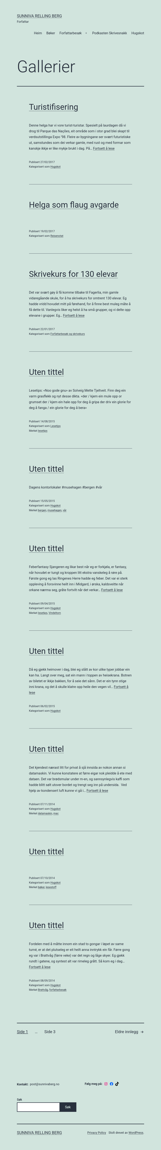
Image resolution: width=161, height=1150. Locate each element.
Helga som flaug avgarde (74, 205)
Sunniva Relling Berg (39, 16)
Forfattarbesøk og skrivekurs (68, 334)
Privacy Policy (96, 1132)
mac (56, 813)
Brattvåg (43, 989)
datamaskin (45, 813)
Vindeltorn (55, 613)
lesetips (42, 430)
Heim (38, 33)
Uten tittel (46, 372)
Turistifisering (53, 107)
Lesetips (56, 426)
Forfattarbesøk (70, 33)
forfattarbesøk (58, 989)
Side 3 (50, 1031)
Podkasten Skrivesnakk (109, 33)
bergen (42, 510)
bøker (41, 887)
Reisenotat (57, 235)
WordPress (136, 1132)
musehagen (54, 510)
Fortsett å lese (104, 148)
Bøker (50, 33)
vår (65, 510)
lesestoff (51, 887)
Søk (19, 1099)
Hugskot (137, 33)
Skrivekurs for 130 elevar (73, 274)
